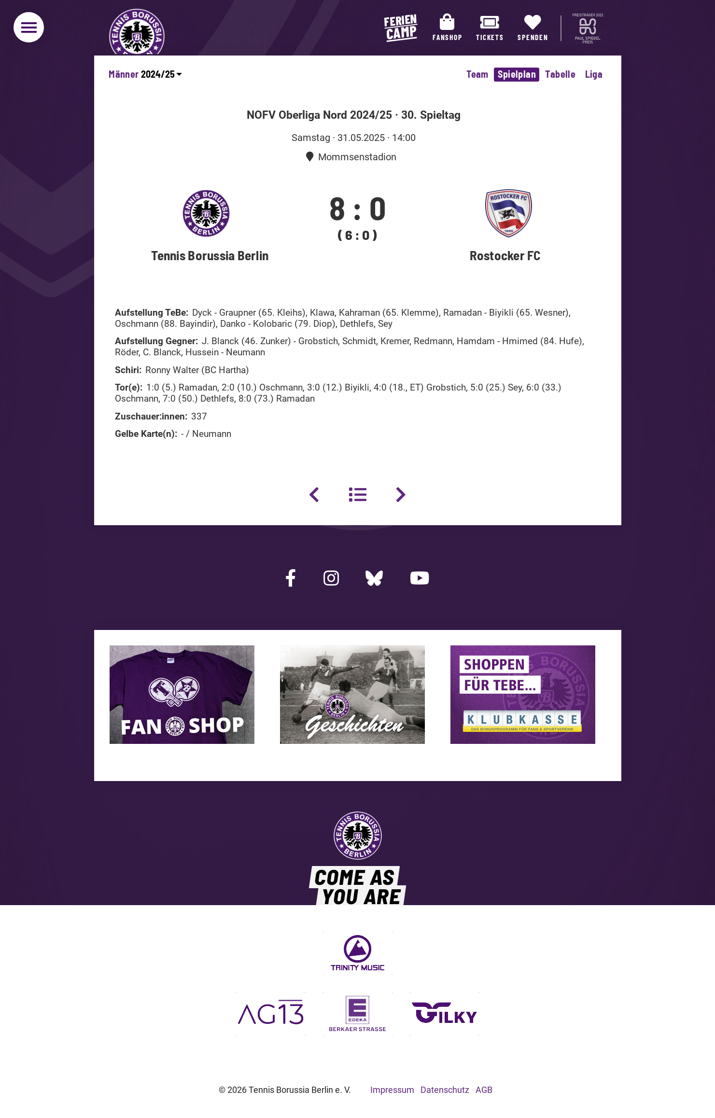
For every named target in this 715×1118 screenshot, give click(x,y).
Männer (124, 74)
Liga (594, 74)
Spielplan (517, 74)
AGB (484, 1090)
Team (477, 74)
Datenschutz (445, 1090)
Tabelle (560, 74)
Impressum (392, 1090)
